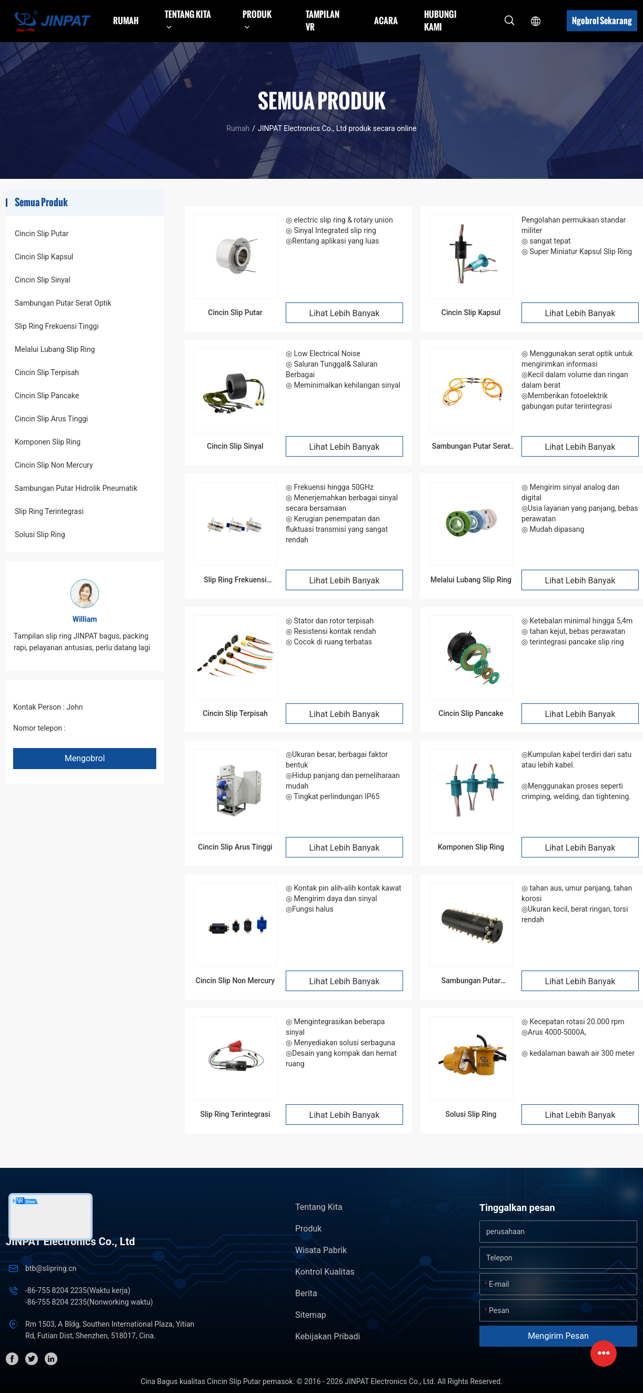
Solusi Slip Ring (40, 534)
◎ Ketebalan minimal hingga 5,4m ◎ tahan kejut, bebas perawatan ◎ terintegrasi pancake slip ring (576, 631)
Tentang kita (319, 1207)
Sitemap (310, 1315)
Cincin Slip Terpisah (47, 372)
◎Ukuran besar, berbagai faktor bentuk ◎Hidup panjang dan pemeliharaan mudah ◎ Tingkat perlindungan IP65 (343, 775)
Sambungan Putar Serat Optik (63, 303)
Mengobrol (85, 758)
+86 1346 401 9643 (99, 728)
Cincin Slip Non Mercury (54, 465)
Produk (308, 1229)
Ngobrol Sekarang (602, 20)
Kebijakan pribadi (327, 1336)
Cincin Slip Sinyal (43, 280)
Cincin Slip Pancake (47, 395)
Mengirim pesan (558, 1336)
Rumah (125, 20)
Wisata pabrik (321, 1250)
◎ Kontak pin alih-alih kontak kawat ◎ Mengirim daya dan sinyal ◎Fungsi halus (343, 898)
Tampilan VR (322, 20)
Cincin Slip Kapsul (44, 257)
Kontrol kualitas (325, 1272)
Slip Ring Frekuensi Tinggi (57, 326)
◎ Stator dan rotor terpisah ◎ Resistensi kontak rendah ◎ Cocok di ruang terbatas (331, 631)
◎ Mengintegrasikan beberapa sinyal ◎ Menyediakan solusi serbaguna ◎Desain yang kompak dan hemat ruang (341, 1042)
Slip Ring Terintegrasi (49, 511)
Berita (306, 1293)
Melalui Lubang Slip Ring (55, 349)
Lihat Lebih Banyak (344, 313)
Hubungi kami (440, 20)
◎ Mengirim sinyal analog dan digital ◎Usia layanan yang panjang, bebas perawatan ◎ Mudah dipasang (579, 508)
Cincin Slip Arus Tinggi (51, 419)
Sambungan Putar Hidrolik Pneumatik (76, 488)
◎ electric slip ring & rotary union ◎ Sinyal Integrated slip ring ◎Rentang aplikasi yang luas (339, 230)
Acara (386, 20)
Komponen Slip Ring (48, 442)
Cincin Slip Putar (41, 233)
